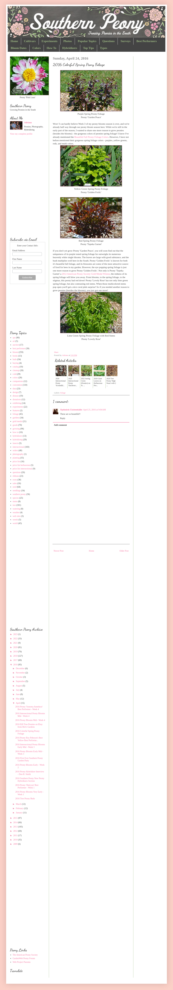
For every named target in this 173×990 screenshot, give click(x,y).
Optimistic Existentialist (71, 410)
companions (18, 381)
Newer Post (59, 551)
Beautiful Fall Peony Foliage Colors (91, 137)
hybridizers (17, 436)
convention (17, 385)
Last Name (17, 268)
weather (16, 512)
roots (15, 480)
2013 (15, 827)
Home (14, 41)
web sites (17, 516)
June (18, 694)
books (15, 356)
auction (16, 345)
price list (16, 461)
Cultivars (30, 41)
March (19, 804)
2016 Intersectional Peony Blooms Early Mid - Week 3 (30, 745)
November (20, 673)
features (16, 410)
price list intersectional (22, 469)
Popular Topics (87, 41)
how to (16, 432)
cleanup (16, 370)
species (16, 498)
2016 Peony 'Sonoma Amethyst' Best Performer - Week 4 (29, 708)
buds (15, 359)
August (19, 686)
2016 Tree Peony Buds (25, 798)
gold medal (17, 421)
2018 (15, 656)
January (19, 813)
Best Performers (146, 41)
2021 (15, 643)
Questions (108, 41)
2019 (15, 651)
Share (56, 352)
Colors (36, 48)
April (18, 703)
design (15, 392)
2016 (15, 664)
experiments (18, 407)
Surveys (125, 41)
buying (16, 363)
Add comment (60, 425)
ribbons (16, 476)
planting (16, 458)
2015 (15, 818)
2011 (15, 835)
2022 (15, 638)
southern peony (19, 494)
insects (16, 443)
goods (15, 425)
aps (14, 337)
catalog (16, 367)
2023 (15, 634)
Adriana (28, 122)
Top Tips (88, 48)
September (20, 681)
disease (16, 396)
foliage (63, 393)
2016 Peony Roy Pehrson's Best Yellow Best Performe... (29, 739)
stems (15, 501)
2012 (15, 831)
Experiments (49, 41)
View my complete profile (21, 134)
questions (17, 472)
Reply (62, 418)
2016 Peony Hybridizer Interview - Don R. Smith (29, 772)
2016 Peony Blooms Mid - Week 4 (30, 720)
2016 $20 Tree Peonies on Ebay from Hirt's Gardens (29, 725)
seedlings (17, 490)
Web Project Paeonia (21, 962)
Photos (67, 41)
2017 (15, 660)
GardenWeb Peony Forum (24, 958)
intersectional (18, 447)
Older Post (124, 551)
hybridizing (18, 439)
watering (16, 509)
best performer (19, 348)
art (14, 341)
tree (14, 505)
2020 (15, 647)
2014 (15, 822)
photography (18, 454)
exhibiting (17, 403)
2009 (15, 844)
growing (16, 429)
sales (15, 483)
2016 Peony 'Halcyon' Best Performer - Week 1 (26, 786)
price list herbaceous (21, 465)
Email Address (18, 250)
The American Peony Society (25, 955)
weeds (15, 519)
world (15, 523)
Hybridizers (69, 48)
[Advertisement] (91, 518)
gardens (16, 418)
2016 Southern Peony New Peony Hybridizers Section (29, 779)
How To (51, 48)
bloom (15, 352)
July (18, 690)
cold (14, 374)
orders (15, 450)
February (20, 808)
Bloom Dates (18, 48)
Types (103, 48)
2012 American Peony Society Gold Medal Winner (86, 273)
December (20, 668)
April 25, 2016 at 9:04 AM (94, 410)
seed (15, 487)
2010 (15, 840)
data (14, 388)
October (19, 677)
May (18, 699)
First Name (17, 259)
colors (15, 377)
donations (17, 399)
